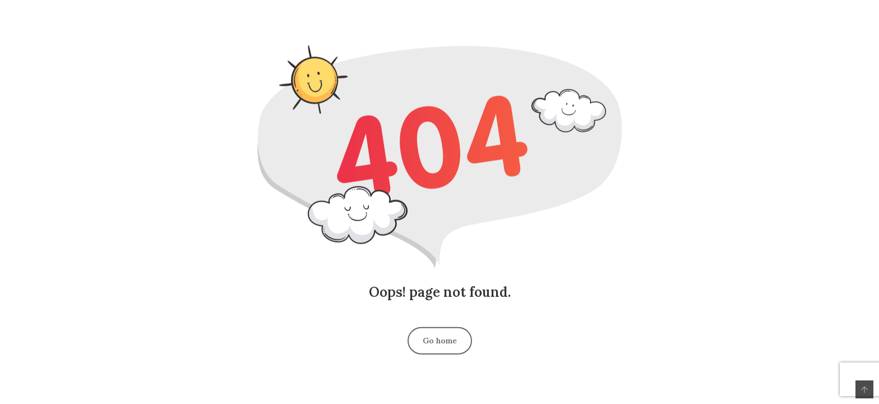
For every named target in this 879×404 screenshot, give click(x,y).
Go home (440, 340)
